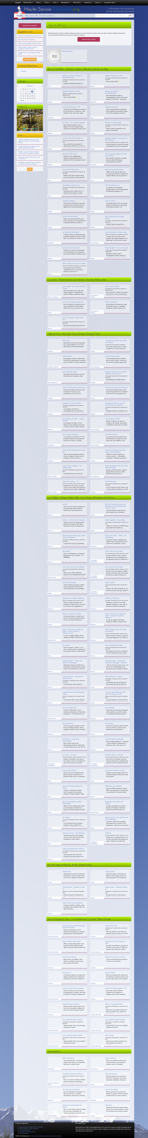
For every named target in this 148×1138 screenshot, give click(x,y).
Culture (47, 2)
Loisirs (55, 2)
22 (21, 98)
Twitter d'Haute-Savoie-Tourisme (29, 1128)
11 (27, 94)
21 (34, 96)
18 (27, 96)
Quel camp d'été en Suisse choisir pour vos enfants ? (29, 157)
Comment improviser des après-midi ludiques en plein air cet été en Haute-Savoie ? (29, 141)
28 (34, 98)
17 (25, 96)
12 (30, 94)
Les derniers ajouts (25, 1130)
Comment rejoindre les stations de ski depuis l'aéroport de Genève (29, 147)
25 (27, 98)
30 (23, 100)
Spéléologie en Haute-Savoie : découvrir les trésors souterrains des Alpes (29, 163)
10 (25, 94)
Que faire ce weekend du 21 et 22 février (29, 36)
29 (21, 100)
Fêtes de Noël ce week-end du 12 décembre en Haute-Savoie (27, 48)
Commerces (88, 2)
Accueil (17, 3)
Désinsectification (24, 1133)
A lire (29, 169)
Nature (38, 2)
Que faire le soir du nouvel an (26, 39)
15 (21, 96)
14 (34, 94)
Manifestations (28, 2)
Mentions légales (45, 1136)
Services (98, 2)
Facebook (23, 71)
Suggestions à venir (29, 59)
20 (32, 96)
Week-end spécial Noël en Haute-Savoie (29, 43)
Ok (130, 15)
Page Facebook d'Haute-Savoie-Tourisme (31, 1127)
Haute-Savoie (51, 9)
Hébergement (65, 2)
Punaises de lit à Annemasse (28, 1132)
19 (30, 96)
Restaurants (77, 2)
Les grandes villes (109, 2)
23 (23, 98)
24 (25, 98)
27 (32, 98)
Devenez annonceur (56, 1136)
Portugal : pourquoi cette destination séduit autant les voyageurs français (28, 152)
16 (23, 96)
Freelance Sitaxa (34, 1136)
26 (30, 98)
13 (32, 94)
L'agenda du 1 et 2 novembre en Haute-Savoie (29, 53)
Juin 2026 (30, 86)
